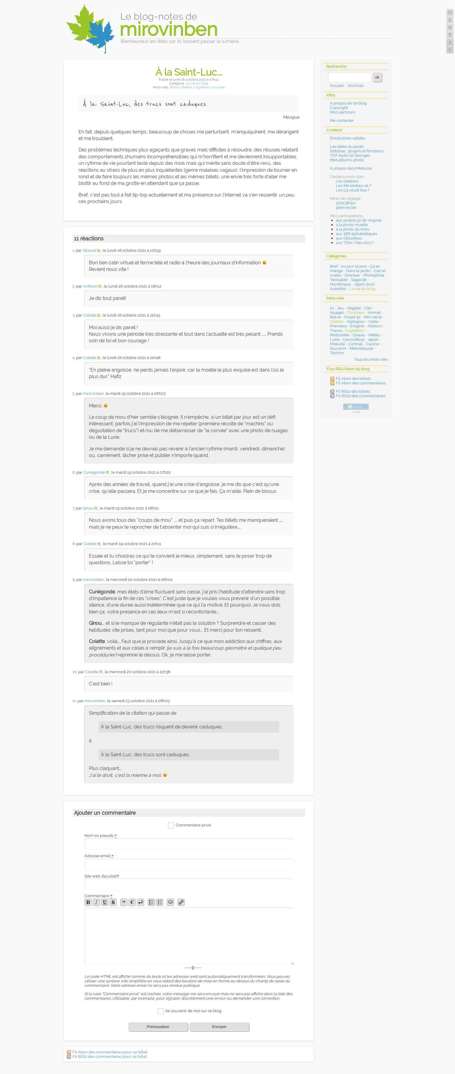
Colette (89, 315)
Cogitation (201, 87)
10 (75, 672)
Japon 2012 (364, 284)
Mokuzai (337, 344)
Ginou (88, 508)
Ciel (367, 308)
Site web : (102, 876)
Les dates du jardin (347, 146)
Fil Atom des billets (353, 378)
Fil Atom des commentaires (361, 383)
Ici (332, 308)
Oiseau (359, 335)
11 (74, 701)
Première (338, 326)
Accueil (337, 85)
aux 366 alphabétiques (356, 233)
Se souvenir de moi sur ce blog (193, 1011)
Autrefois (338, 288)
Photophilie (373, 275)
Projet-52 (352, 317)
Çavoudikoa (353, 339)
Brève (335, 317)
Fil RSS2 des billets (353, 391)
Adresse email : (99, 856)
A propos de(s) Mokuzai (351, 168)
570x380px (346, 203)
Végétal (354, 308)
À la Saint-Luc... (188, 72)
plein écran (346, 207)
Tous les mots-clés (371, 359)
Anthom (90, 286)
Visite (373, 321)
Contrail (355, 344)
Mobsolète (339, 335)
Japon (373, 339)
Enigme (357, 326)
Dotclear (352, 275)
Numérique (340, 284)
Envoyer (219, 1026)
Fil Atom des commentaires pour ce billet (110, 1052)
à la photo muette (352, 225)
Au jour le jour (354, 266)
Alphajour (356, 321)
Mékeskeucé (361, 348)
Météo (374, 335)
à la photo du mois (352, 229)
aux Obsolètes (349, 238)
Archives (356, 85)
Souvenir (338, 348)
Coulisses (218, 87)
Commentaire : (99, 896)
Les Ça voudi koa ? (352, 190)
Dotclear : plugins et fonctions (356, 151)
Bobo (174, 87)
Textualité (339, 279)
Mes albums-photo (347, 160)
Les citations (347, 181)
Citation (186, 87)
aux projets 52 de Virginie (359, 220)
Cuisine (372, 344)
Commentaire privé (193, 825)
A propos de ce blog (348, 103)
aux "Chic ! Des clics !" (355, 242)
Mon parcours (342, 112)
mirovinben (93, 393)
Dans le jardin (358, 270)
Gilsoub (89, 250)
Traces (336, 330)
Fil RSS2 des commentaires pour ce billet (110, 1056)
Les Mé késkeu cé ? (353, 185)
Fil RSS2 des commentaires (360, 396)
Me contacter (342, 120)
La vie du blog (197, 83)
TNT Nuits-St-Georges (350, 155)
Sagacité (359, 279)
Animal (374, 312)
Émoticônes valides (347, 138)
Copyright (339, 107)
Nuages (337, 312)
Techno (337, 353)
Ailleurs (375, 326)
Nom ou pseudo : (101, 835)
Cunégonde (94, 472)
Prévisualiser (158, 1026)
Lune (335, 339)
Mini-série (373, 317)
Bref (334, 266)
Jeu (340, 308)
